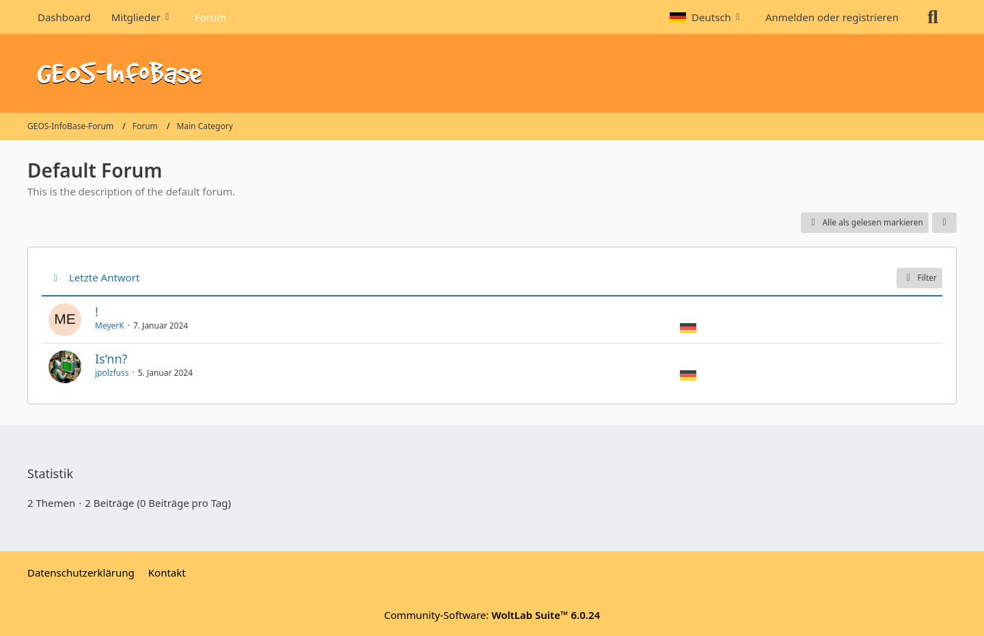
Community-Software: (492, 615)
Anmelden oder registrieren (832, 17)
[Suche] (933, 17)
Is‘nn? (111, 358)
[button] (707, 17)
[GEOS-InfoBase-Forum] (492, 73)
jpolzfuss (112, 372)
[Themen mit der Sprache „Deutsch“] (688, 327)
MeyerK (109, 325)
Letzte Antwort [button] (104, 277)
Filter (919, 278)
